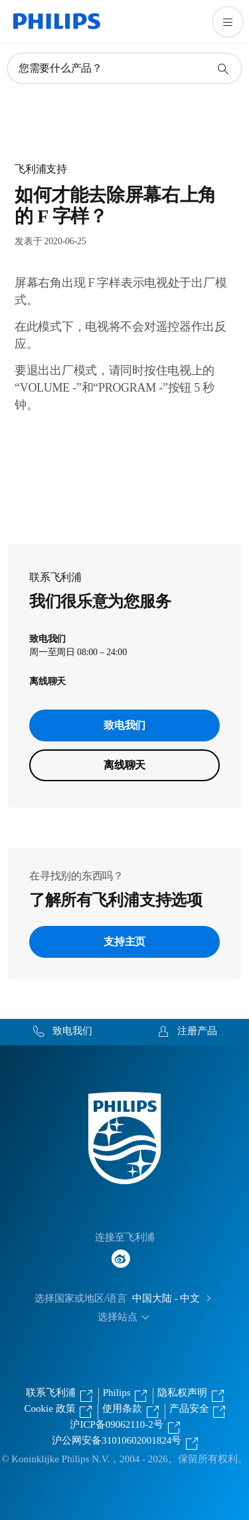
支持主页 (124, 941)
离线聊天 (124, 765)
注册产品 (197, 1031)
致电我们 (124, 725)
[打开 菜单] (228, 22)
